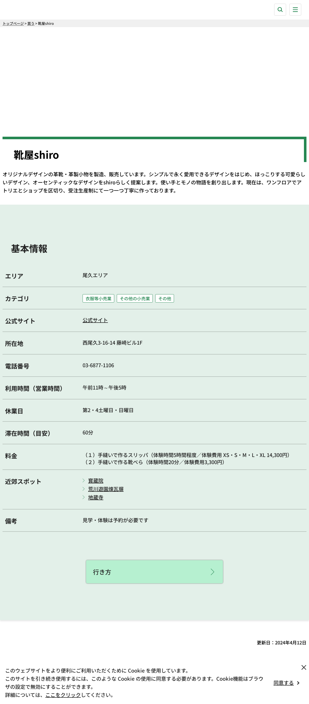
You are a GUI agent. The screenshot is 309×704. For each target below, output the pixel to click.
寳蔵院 (95, 480)
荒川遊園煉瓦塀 (106, 488)
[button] (280, 10)
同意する (284, 682)
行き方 (102, 571)
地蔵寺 (95, 497)
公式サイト (95, 320)
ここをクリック (63, 694)
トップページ (13, 23)
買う (30, 23)
